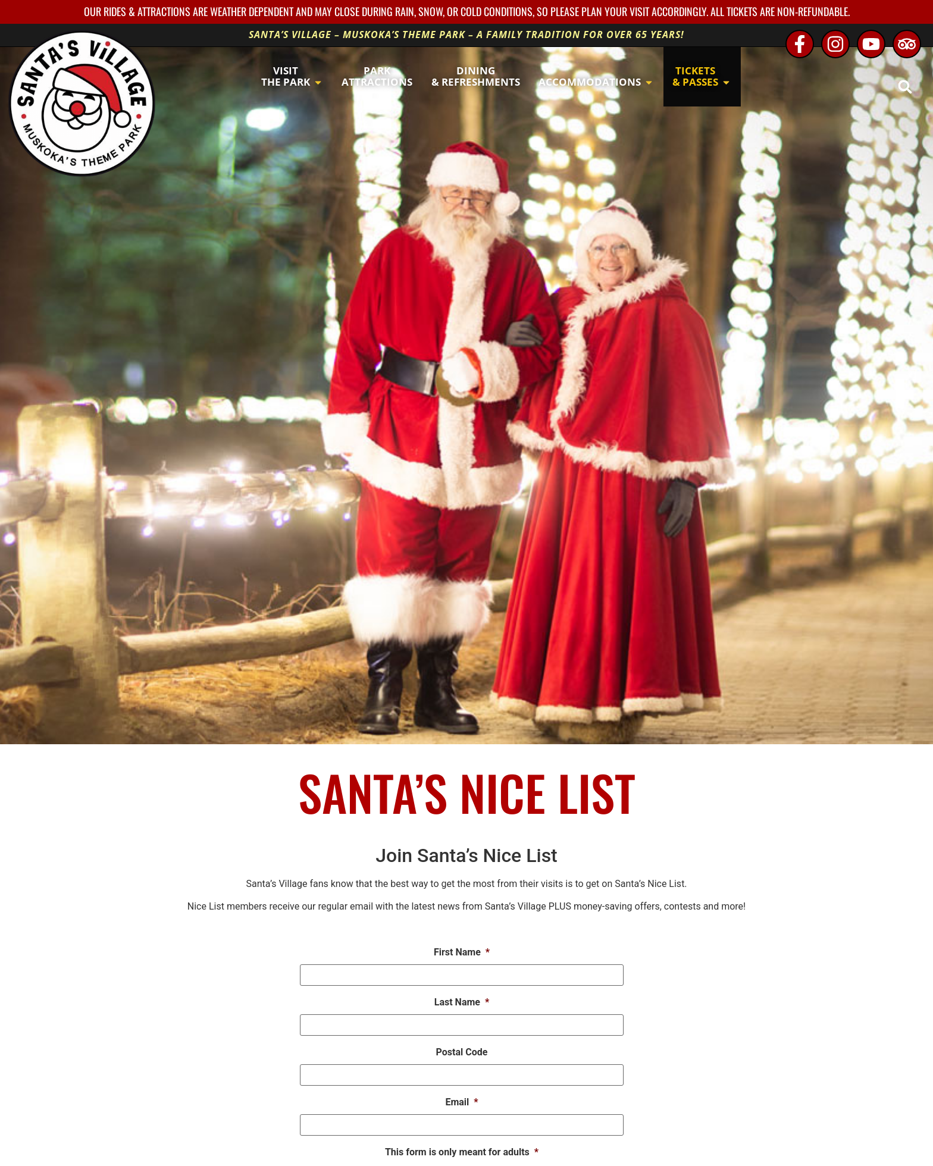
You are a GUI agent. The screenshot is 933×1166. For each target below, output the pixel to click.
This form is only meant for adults (461, 1152)
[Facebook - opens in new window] (799, 44)
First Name (462, 952)
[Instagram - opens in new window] (835, 44)
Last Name (461, 1002)
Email (461, 1102)
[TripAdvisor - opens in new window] (907, 44)
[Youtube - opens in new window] (871, 44)
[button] (905, 86)
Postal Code (462, 1052)
